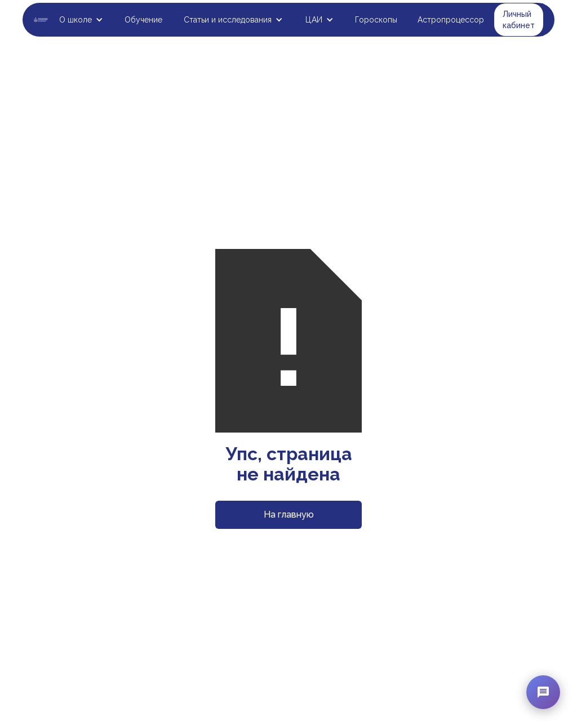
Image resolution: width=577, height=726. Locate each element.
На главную (289, 514)
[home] (41, 19)
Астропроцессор (451, 19)
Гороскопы (376, 19)
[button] (81, 20)
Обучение (143, 19)
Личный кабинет (519, 20)
